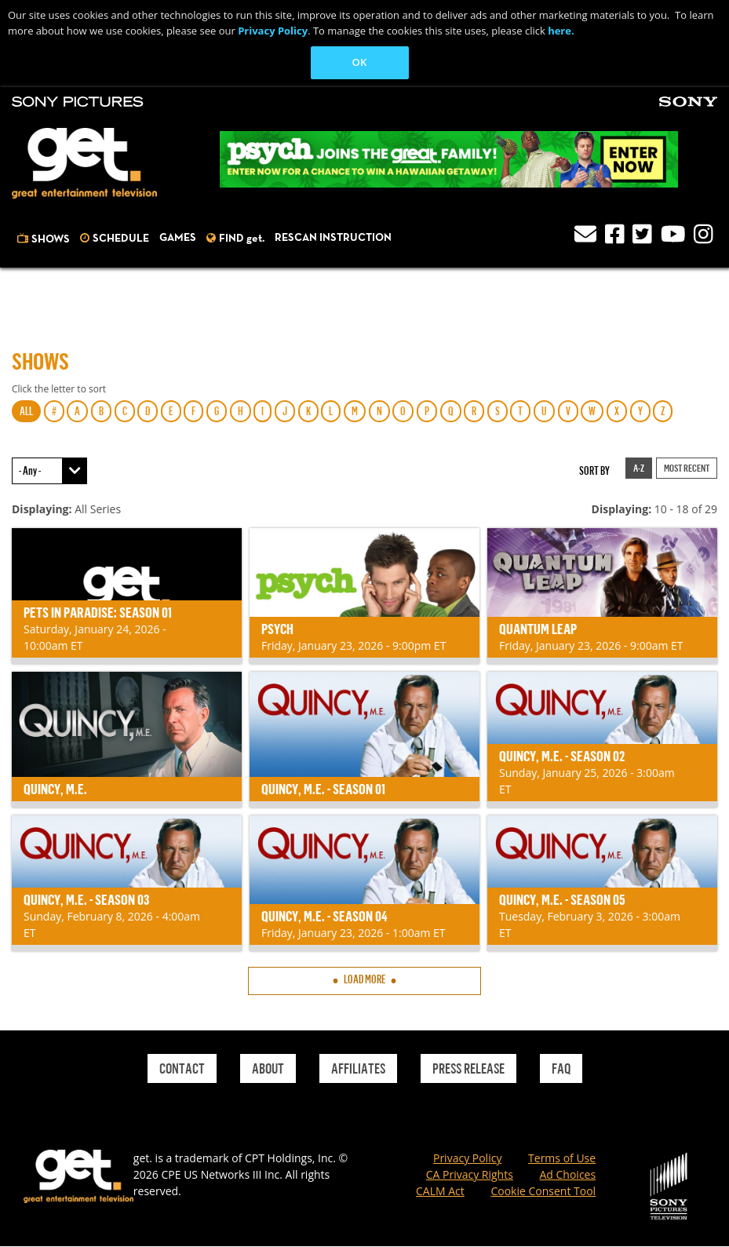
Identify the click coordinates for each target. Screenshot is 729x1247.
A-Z (638, 467)
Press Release (468, 1068)
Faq (561, 1068)
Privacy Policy (273, 31)
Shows (50, 239)
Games (177, 237)
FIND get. (241, 238)
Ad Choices (567, 1174)
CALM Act (440, 1190)
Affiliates (358, 1068)
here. (561, 31)
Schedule (121, 238)
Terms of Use (562, 1157)
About (268, 1068)
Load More (365, 979)
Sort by (594, 470)
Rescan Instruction (333, 237)
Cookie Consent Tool (543, 1190)
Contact (182, 1068)
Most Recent (686, 467)
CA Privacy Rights (469, 1174)
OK (359, 62)
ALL (26, 410)
